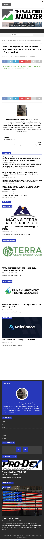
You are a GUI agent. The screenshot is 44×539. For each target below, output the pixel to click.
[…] (30, 234)
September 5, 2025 (8, 309)
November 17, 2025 (8, 231)
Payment (4, 435)
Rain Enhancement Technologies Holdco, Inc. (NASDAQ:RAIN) (22, 305)
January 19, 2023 (7, 56)
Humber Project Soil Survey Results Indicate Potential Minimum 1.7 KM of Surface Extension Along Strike (22, 194)
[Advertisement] (22, 83)
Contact (4, 438)
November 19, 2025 (7, 197)
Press (3, 427)
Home (3, 421)
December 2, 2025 (7, 191)
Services (4, 430)
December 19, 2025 (7, 162)
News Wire (6, 153)
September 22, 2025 (8, 273)
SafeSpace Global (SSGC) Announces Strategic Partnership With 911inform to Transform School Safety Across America (22, 181)
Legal (3, 433)
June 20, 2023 (6, 474)
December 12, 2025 (7, 177)
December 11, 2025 (7, 183)
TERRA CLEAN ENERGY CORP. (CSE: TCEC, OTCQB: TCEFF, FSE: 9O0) (19, 269)
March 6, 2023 (6, 521)
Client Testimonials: (11, 518)
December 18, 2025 (7, 170)
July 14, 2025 (6, 342)
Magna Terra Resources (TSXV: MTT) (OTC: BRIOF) (20, 228)
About (3, 424)
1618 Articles (34, 119)
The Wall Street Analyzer (20, 56)
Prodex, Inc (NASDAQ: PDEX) (14, 472)
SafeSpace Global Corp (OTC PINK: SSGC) (19, 340)
